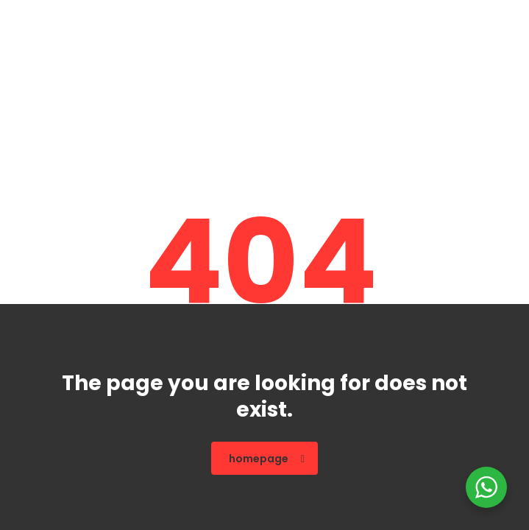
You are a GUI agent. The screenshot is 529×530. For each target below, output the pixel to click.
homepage (267, 458)
